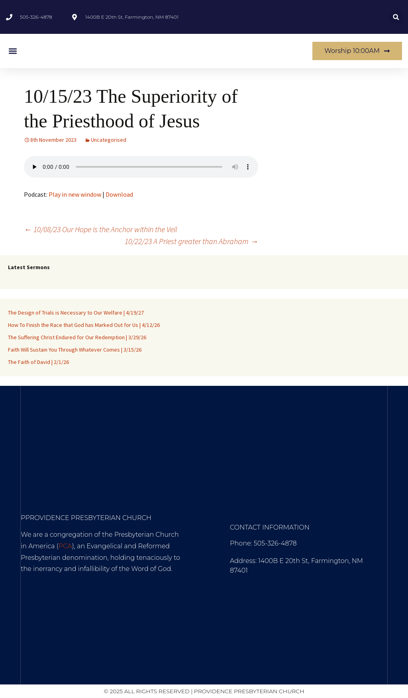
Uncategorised (108, 139)
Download (119, 194)
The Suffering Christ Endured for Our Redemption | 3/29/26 (77, 337)
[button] (396, 17)
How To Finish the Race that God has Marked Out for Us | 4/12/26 (84, 324)
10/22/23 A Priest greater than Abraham (191, 241)
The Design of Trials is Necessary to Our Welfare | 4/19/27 (76, 312)
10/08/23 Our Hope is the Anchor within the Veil (100, 229)
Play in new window (75, 194)
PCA (65, 546)
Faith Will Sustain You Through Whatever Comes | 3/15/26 (74, 349)
